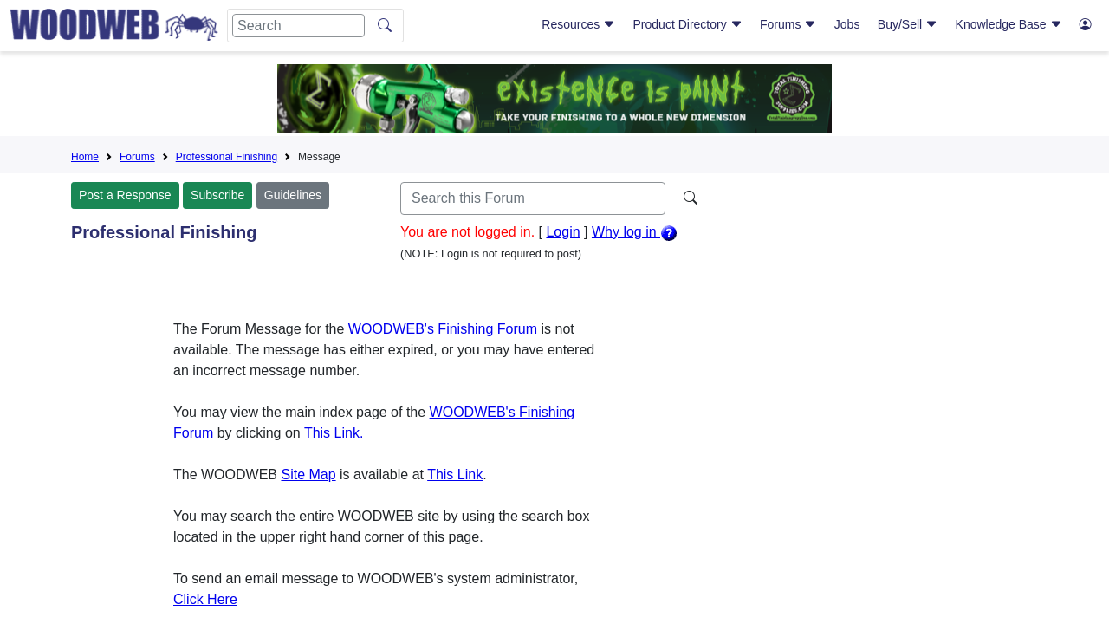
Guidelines (292, 195)
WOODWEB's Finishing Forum (442, 329)
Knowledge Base (1009, 24)
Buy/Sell (907, 24)
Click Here (205, 599)
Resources (578, 24)
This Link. (333, 433)
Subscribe (217, 195)
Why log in (635, 231)
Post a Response (125, 195)
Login (563, 231)
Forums (788, 24)
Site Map (308, 474)
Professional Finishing (226, 157)
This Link (455, 474)
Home (85, 157)
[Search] (298, 25)
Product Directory (688, 24)
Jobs (847, 24)
